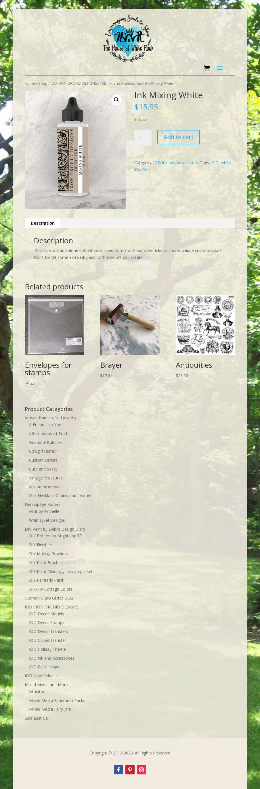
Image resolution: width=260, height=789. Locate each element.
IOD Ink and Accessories (121, 83)
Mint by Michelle (44, 511)
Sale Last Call (37, 718)
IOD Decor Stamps (46, 622)
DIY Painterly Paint (46, 580)
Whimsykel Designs (47, 520)
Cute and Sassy (43, 469)
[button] (116, 100)
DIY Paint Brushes (46, 562)
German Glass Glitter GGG (49, 598)
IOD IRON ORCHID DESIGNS (74, 83)
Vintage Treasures (46, 478)
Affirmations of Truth (48, 433)
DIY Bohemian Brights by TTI (56, 535)
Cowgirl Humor (43, 451)
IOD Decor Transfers (48, 631)
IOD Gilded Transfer (47, 640)
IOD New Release (41, 675)
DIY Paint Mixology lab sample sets (62, 571)
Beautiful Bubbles (45, 442)
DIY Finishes (40, 544)
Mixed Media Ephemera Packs (57, 700)
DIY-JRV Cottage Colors (50, 589)
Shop (42, 83)
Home (30, 83)
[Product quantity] (143, 138)
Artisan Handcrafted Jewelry (50, 417)
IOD (215, 162)
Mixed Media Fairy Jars (50, 709)
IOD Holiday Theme (47, 649)
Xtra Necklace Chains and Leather (60, 495)
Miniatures (39, 691)
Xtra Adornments (45, 487)
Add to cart (179, 137)
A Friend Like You (45, 424)
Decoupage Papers (42, 504)
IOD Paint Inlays (44, 666)
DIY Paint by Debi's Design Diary (55, 529)
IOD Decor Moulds (46, 614)
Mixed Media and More (46, 684)
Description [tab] (43, 223)
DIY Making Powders (48, 553)
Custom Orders (43, 460)
